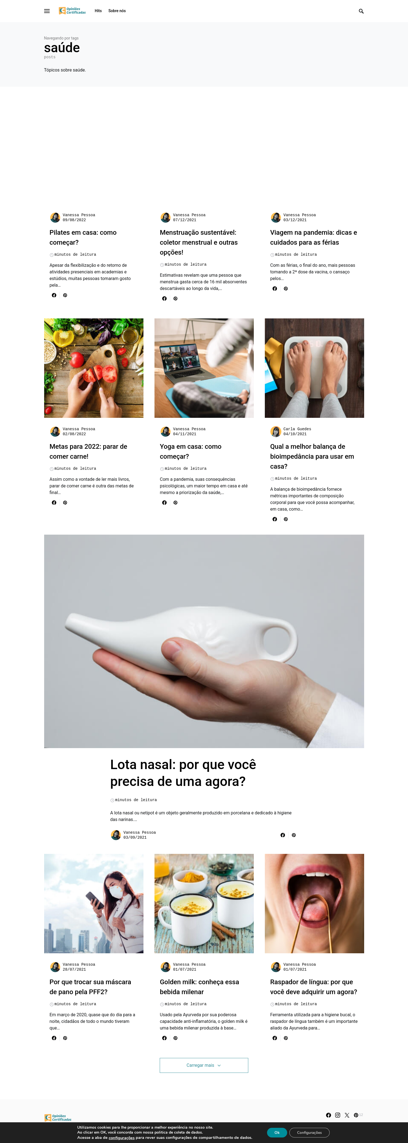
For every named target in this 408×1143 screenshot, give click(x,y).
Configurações (310, 1132)
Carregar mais (200, 1072)
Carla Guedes (297, 429)
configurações (120, 1137)
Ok (276, 1132)
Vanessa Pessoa (79, 215)
